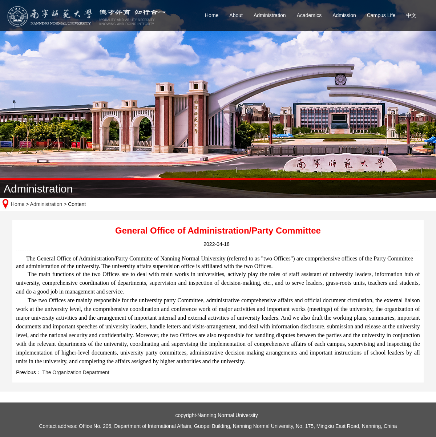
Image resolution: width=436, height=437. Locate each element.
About (236, 15)
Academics (309, 15)
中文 (411, 15)
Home (211, 15)
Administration (270, 15)
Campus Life (381, 15)
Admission (344, 15)
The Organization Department (75, 372)
